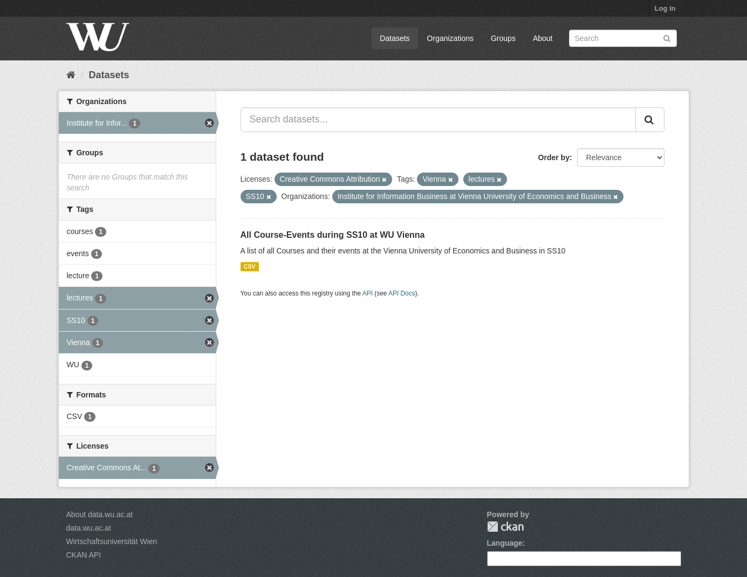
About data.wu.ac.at (99, 514)
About (543, 38)
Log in (665, 8)
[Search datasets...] (438, 119)
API (367, 293)
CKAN (505, 526)
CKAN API (83, 555)
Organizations (450, 38)
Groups (503, 38)
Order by (554, 157)
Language (505, 543)
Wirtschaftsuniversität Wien (111, 541)
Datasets (394, 38)
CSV (250, 266)
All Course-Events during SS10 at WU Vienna (333, 234)
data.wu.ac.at (88, 528)
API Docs (401, 293)
